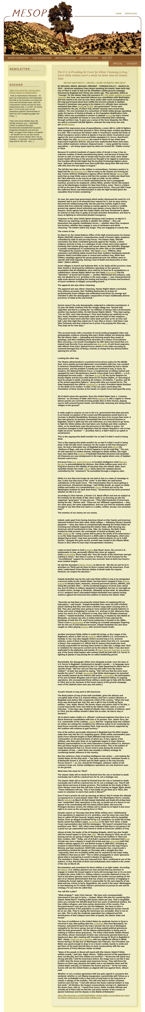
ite (113, 95)
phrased (102, 398)
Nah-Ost (107, 58)
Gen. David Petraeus (81, 462)
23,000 (81, 106)
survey (98, 487)
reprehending (69, 554)
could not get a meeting (81, 939)
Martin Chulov (86, 565)
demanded (88, 673)
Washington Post (79, 171)
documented (83, 139)
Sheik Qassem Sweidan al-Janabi (113, 650)
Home (118, 13)
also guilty (102, 344)
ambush (92, 636)
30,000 (90, 106)
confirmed (98, 923)
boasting (89, 550)
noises (87, 469)
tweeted (120, 174)
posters (81, 454)
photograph (77, 622)
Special (117, 63)
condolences (92, 384)
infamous (66, 534)
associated (115, 841)
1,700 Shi (107, 95)
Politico (63, 870)
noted (103, 251)
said (93, 834)
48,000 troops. (68, 124)
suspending (108, 675)
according (93, 822)
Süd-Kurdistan (42, 58)
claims (92, 722)
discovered (111, 272)
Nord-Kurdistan (18, 58)
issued (109, 115)
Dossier (132, 63)
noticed (115, 447)
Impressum (131, 13)
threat (126, 839)
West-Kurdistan (65, 58)
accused (98, 375)
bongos (84, 627)
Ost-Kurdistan (89, 58)
